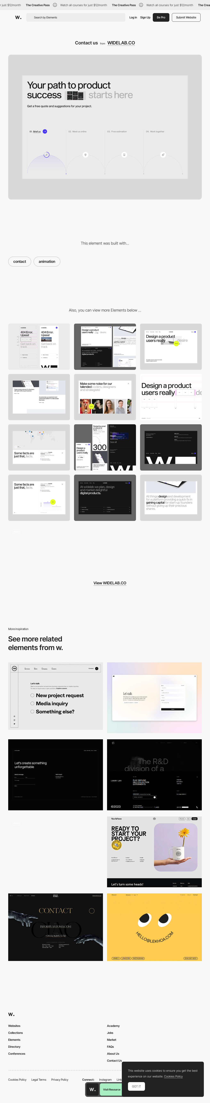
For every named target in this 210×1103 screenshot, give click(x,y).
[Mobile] (39, 347)
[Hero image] (171, 347)
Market (111, 1039)
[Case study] (171, 498)
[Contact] (154, 774)
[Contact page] (154, 697)
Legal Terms (38, 1079)
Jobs (110, 1032)
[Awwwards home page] (92, 1089)
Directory (14, 1046)
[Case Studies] (39, 548)
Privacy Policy (59, 1079)
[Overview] (105, 447)
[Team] (105, 397)
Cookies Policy (17, 1079)
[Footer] (171, 447)
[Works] (39, 397)
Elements (14, 1039)
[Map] (39, 447)
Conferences (16, 1053)
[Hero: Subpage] (105, 498)
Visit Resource (111, 1089)
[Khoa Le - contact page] (154, 927)
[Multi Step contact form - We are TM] (55, 696)
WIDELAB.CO (121, 43)
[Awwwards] (18, 17)
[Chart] (39, 498)
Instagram (105, 1079)
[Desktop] (105, 347)
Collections (15, 1032)
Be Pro (161, 17)
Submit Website (186, 17)
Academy (113, 1025)
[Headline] (171, 397)
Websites (14, 1025)
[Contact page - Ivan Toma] (55, 927)
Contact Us (114, 1060)
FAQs (110, 1046)
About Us (113, 1053)
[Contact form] (55, 851)
